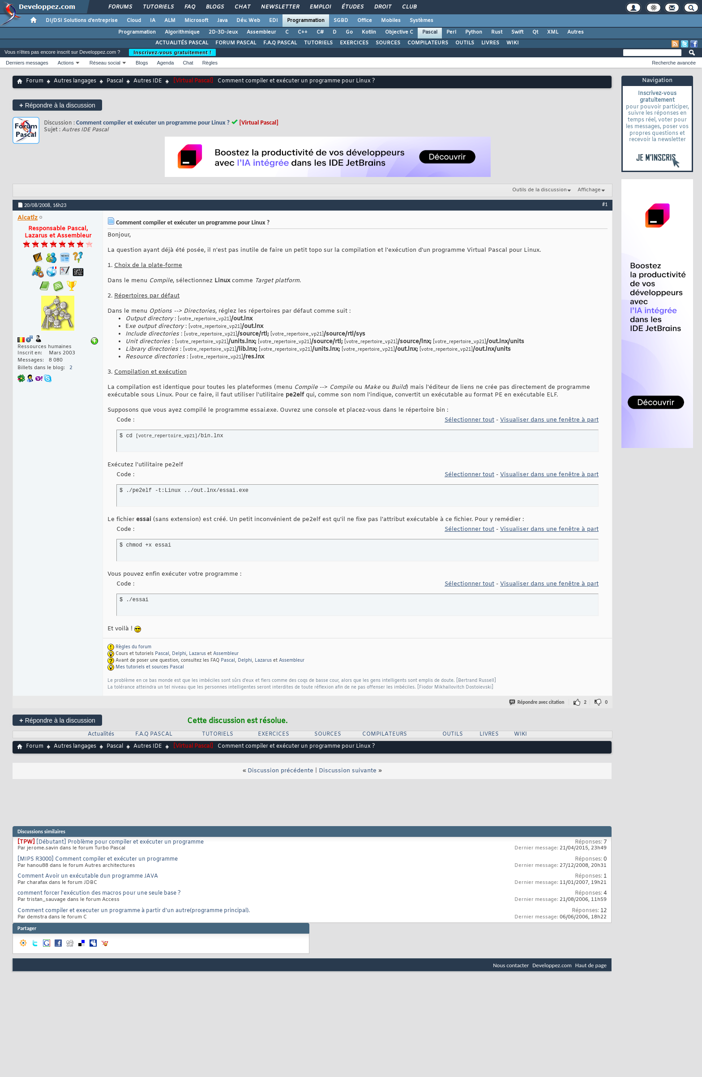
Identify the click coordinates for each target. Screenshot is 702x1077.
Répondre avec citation (537, 702)
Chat (242, 7)
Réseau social (105, 62)
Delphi (179, 654)
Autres (575, 32)
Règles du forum (133, 647)
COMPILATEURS (427, 43)
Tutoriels (157, 7)
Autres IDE (147, 81)
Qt (535, 32)
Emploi (319, 7)
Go (349, 32)
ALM (170, 20)
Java (222, 20)
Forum (34, 81)
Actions (66, 62)
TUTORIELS (318, 43)
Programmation (306, 20)
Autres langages (75, 81)
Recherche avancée (674, 62)
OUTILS (464, 43)
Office (364, 20)
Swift (517, 32)
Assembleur (261, 32)
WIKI (512, 43)
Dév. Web (248, 20)
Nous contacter (511, 965)
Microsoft (196, 20)
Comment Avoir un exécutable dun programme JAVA (87, 876)
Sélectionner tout (469, 420)
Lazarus (197, 654)
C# (320, 32)
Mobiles (391, 20)
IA (152, 20)
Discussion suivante (348, 771)
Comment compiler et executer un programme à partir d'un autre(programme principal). (133, 910)
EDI (273, 20)
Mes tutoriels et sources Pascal (150, 667)
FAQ (189, 7)
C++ (303, 32)
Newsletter (280, 7)
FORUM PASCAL (235, 43)
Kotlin (369, 32)
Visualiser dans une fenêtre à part (549, 420)
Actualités (101, 734)
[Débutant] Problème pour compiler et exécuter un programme (120, 842)
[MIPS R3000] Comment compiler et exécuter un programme (97, 859)
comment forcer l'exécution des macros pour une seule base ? (99, 893)
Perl (451, 32)
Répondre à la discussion (57, 105)
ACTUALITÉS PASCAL (181, 43)
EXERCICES (354, 43)
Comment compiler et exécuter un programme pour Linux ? (153, 122)
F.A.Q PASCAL (280, 43)
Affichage (589, 190)
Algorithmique (182, 32)
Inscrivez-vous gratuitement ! (172, 52)
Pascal (429, 32)
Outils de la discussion (539, 190)
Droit (382, 7)
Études (352, 7)
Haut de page (591, 965)
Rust (496, 32)
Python (473, 32)
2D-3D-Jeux (223, 32)
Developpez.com (552, 965)
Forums (120, 7)
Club (409, 7)
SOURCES (388, 43)
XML (552, 32)
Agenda (165, 62)
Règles (210, 62)
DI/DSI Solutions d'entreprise (82, 20)
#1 (605, 204)
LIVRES (490, 43)
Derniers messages (27, 62)
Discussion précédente (280, 771)
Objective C (399, 32)
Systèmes (421, 20)
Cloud (134, 20)
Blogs (214, 7)
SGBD (341, 20)
